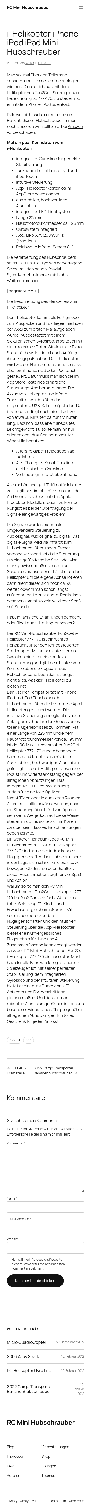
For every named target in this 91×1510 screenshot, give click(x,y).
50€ (28, 1040)
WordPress (76, 1501)
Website (13, 1239)
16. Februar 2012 (72, 1356)
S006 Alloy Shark (23, 1356)
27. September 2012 (70, 1342)
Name (12, 1198)
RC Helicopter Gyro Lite (29, 1370)
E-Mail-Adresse (19, 1219)
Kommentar (16, 1143)
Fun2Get (44, 63)
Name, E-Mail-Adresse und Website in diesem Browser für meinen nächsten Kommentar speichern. (38, 1264)
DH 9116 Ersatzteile (16, 1071)
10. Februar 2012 (78, 1389)
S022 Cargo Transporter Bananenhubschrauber (53, 1071)
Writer (29, 63)
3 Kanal (14, 1040)
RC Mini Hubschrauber (28, 7)
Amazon (75, 126)
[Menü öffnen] (81, 7)
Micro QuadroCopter (26, 1342)
